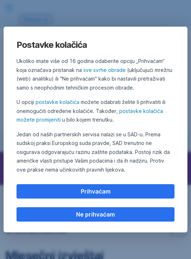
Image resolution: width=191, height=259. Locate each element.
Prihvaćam (96, 191)
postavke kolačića (57, 102)
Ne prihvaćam (95, 214)
